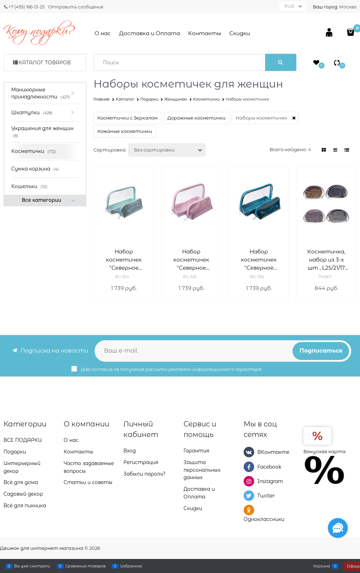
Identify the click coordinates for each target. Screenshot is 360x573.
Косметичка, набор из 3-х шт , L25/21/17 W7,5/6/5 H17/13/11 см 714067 (326, 260)
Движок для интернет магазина (41, 548)
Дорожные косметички (196, 118)
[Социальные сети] (338, 528)
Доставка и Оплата (149, 33)
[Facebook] (249, 467)
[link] (324, 150)
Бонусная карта (324, 451)
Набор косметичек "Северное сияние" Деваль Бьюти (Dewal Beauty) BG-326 (259, 260)
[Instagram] (249, 481)
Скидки (239, 33)
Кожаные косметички (124, 131)
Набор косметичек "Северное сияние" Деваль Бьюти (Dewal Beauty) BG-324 (124, 260)
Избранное (131, 566)
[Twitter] (249, 495)
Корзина (321, 566)
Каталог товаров (45, 62)
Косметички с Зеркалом (127, 118)
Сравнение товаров (85, 566)
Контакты (204, 33)
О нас (103, 33)
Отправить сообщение (75, 6)
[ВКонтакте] (249, 452)
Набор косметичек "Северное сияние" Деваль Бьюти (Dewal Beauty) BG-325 (191, 260)
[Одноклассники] (249, 510)
